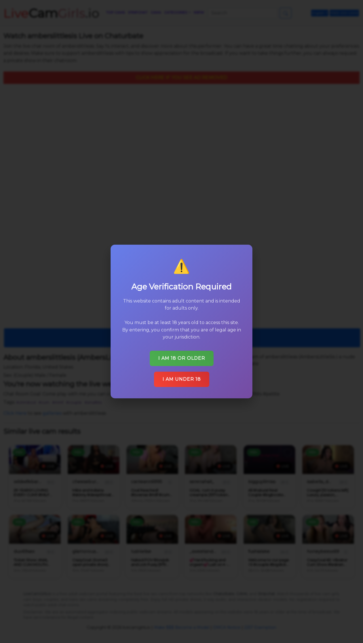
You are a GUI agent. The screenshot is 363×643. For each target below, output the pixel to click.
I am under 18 (181, 379)
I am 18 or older (181, 358)
